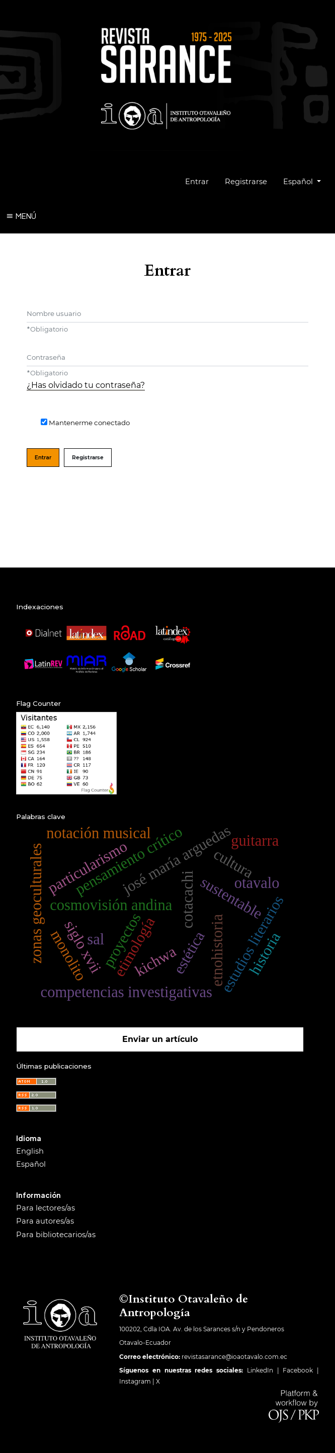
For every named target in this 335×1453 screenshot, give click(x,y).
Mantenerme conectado (89, 423)
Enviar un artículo (160, 1039)
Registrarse (246, 181)
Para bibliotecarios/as (56, 1234)
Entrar (197, 181)
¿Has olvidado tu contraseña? (86, 385)
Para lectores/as (45, 1208)
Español (306, 180)
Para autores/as (45, 1221)
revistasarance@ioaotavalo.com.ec (234, 1356)
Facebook (298, 1370)
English (30, 1151)
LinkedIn (260, 1370)
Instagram (135, 1381)
